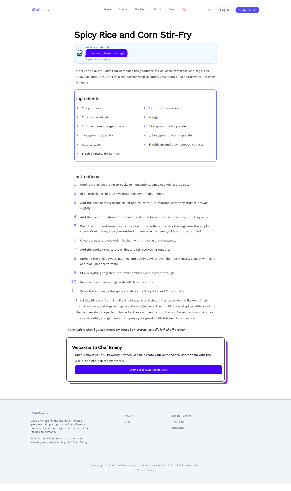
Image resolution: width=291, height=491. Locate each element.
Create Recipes (181, 415)
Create (123, 9)
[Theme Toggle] (209, 9)
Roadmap (178, 427)
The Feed (140, 9)
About (157, 9)
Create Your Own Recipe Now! (148, 369)
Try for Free (247, 10)
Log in (225, 10)
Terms (140, 470)
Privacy (150, 470)
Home (107, 9)
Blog (171, 9)
